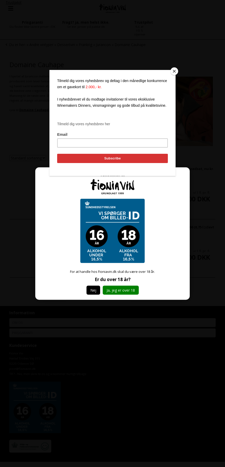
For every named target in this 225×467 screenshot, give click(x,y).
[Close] (174, 71)
